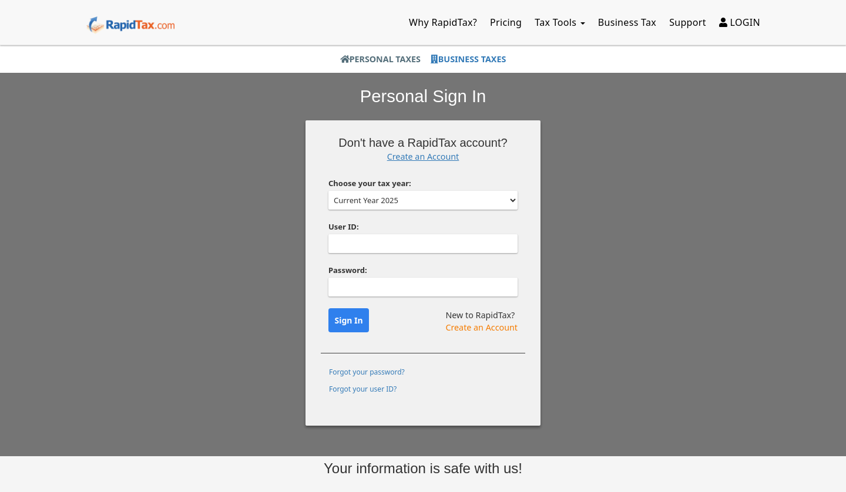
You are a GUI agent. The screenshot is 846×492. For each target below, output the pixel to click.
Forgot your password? (367, 372)
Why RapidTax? (443, 22)
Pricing (506, 22)
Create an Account (423, 156)
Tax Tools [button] (560, 22)
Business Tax (627, 22)
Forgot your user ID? (363, 389)
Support (687, 22)
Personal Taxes (380, 59)
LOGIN (739, 22)
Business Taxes (468, 59)
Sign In (349, 320)
